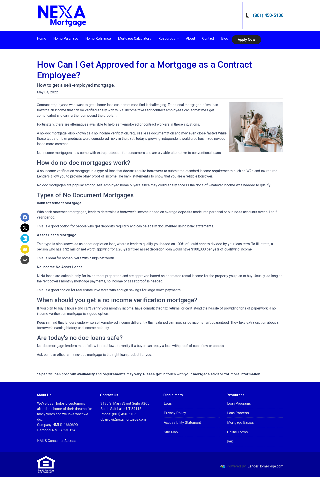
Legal (168, 403)
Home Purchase (65, 38)
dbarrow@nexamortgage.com (123, 419)
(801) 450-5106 (264, 15)
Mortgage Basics (240, 422)
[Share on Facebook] (24, 217)
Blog (224, 38)
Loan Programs (239, 403)
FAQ (230, 442)
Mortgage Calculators (134, 38)
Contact (208, 38)
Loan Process (238, 413)
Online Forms (237, 432)
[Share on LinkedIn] (24, 238)
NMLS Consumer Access (56, 441)
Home (41, 38)
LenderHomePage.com (265, 466)
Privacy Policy (175, 413)
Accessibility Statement (182, 422)
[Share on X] (24, 227)
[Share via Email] (24, 249)
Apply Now (246, 39)
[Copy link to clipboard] (24, 259)
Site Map (171, 432)
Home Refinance (98, 38)
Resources (167, 38)
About (190, 38)
